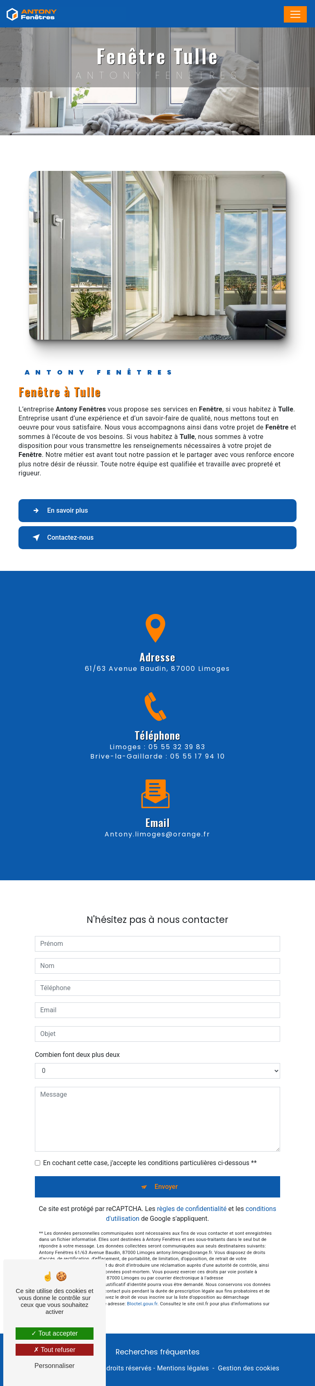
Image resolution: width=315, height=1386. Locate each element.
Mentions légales (183, 1368)
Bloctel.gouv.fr (142, 1289)
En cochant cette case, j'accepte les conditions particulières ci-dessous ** (150, 1148)
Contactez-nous (61, 538)
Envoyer (166, 1172)
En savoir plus (58, 511)
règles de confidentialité (192, 1194)
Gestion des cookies (248, 1368)
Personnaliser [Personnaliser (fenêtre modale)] (54, 1365)
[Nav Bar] (295, 14)
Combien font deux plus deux (77, 1040)
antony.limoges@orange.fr (157, 820)
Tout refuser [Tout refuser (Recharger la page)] (54, 1349)
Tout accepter (54, 1333)
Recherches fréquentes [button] (158, 1352)
